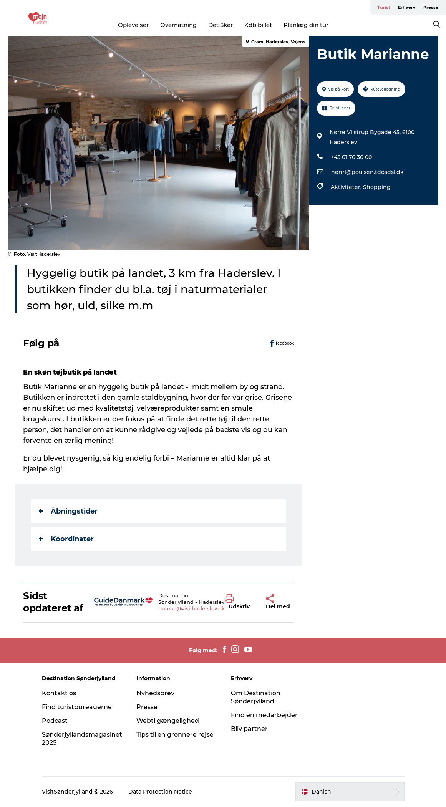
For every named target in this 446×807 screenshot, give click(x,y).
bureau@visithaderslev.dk (191, 608)
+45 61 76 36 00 (351, 157)
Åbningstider (68, 511)
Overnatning (178, 24)
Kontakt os (59, 693)
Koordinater (66, 539)
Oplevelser (133, 24)
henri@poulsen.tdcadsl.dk (367, 172)
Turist (383, 7)
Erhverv (407, 7)
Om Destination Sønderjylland (255, 697)
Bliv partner (249, 728)
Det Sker (220, 24)
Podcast (55, 720)
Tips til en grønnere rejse (175, 734)
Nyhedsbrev (155, 693)
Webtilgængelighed (167, 720)
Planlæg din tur (306, 24)
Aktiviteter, (347, 187)
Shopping (377, 187)
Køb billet (258, 24)
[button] (239, 602)
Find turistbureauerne (77, 707)
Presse (430, 7)
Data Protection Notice (160, 791)
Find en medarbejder (264, 715)
